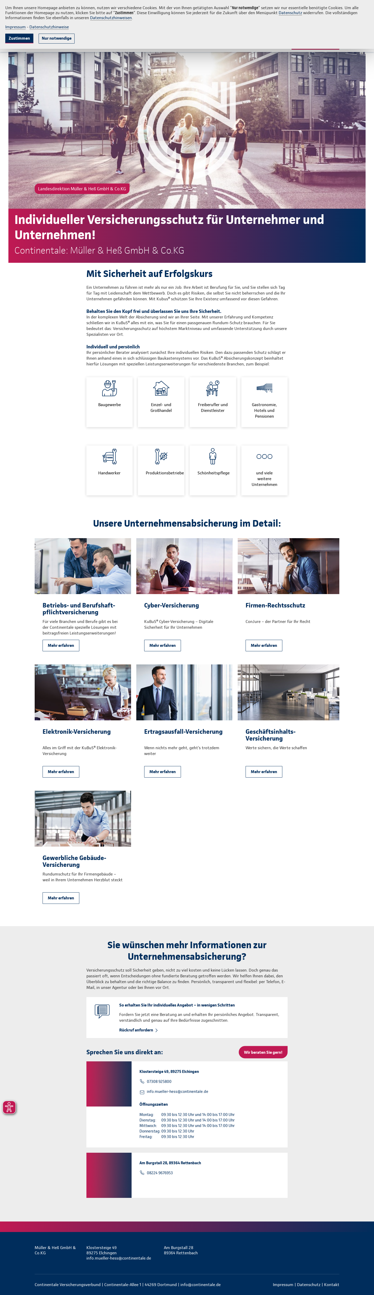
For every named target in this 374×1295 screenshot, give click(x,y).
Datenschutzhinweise (49, 26)
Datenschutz (290, 12)
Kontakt (331, 1284)
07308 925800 (159, 1081)
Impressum (15, 26)
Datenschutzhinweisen (111, 17)
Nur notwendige (56, 38)
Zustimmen (19, 38)
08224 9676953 (160, 1173)
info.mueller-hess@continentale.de (177, 1091)
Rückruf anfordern (136, 1029)
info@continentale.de (200, 1284)
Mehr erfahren (61, 645)
